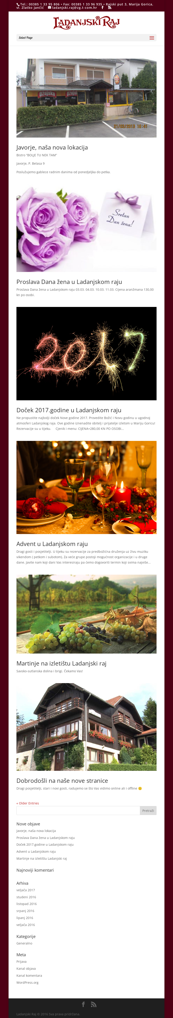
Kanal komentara (29, 975)
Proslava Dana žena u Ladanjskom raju (69, 282)
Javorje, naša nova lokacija (52, 147)
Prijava (21, 961)
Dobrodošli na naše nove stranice (62, 780)
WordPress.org (27, 982)
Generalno (24, 943)
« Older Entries (27, 803)
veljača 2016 (25, 925)
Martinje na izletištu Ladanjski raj (61, 663)
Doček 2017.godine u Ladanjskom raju (68, 410)
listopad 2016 (26, 904)
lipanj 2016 (24, 918)
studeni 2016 (26, 897)
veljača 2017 (25, 890)
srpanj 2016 (25, 911)
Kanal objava (26, 968)
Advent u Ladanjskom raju (52, 544)
